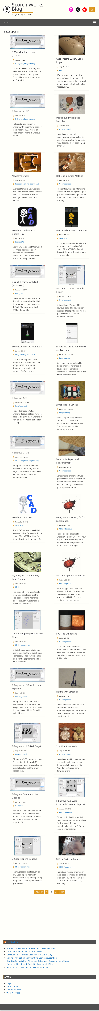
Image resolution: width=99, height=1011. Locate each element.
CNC (61, 71)
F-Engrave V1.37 (20, 127)
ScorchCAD (34, 200)
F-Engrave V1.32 (20, 468)
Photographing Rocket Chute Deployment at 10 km (29, 965)
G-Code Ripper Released (24, 874)
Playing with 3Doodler (67, 707)
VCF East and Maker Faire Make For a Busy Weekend (31, 949)
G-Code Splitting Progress (69, 874)
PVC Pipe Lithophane (66, 649)
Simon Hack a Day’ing (67, 420)
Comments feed (13, 990)
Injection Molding (22, 200)
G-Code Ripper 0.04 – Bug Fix (70, 591)
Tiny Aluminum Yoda (66, 762)
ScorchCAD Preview (22, 533)
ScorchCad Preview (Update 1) (27, 362)
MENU (6, 23)
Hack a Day (12, 943)
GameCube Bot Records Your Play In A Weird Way (29, 955)
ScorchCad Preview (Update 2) (71, 246)
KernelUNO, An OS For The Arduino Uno (24, 952)
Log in (9, 984)
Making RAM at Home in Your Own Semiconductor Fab (31, 959)
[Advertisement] (49, 919)
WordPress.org (13, 993)
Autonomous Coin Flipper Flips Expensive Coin (27, 968)
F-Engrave (19, 64)
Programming (29, 64)
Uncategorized (65, 145)
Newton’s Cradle (20, 191)
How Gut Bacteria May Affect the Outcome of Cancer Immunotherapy (38, 962)
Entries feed (12, 987)
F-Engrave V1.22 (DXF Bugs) (26, 762)
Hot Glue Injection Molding (69, 191)
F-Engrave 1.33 (19, 414)
